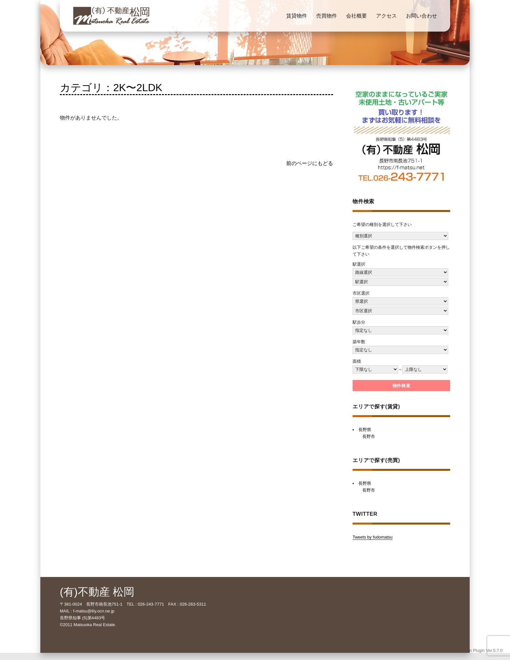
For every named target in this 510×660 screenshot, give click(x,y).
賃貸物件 (296, 16)
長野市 (368, 436)
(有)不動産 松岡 (97, 592)
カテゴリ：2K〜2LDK (111, 87)
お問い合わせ (421, 16)
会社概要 (356, 16)
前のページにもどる (309, 163)
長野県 (364, 429)
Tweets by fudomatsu (373, 537)
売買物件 (326, 16)
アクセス (386, 16)
